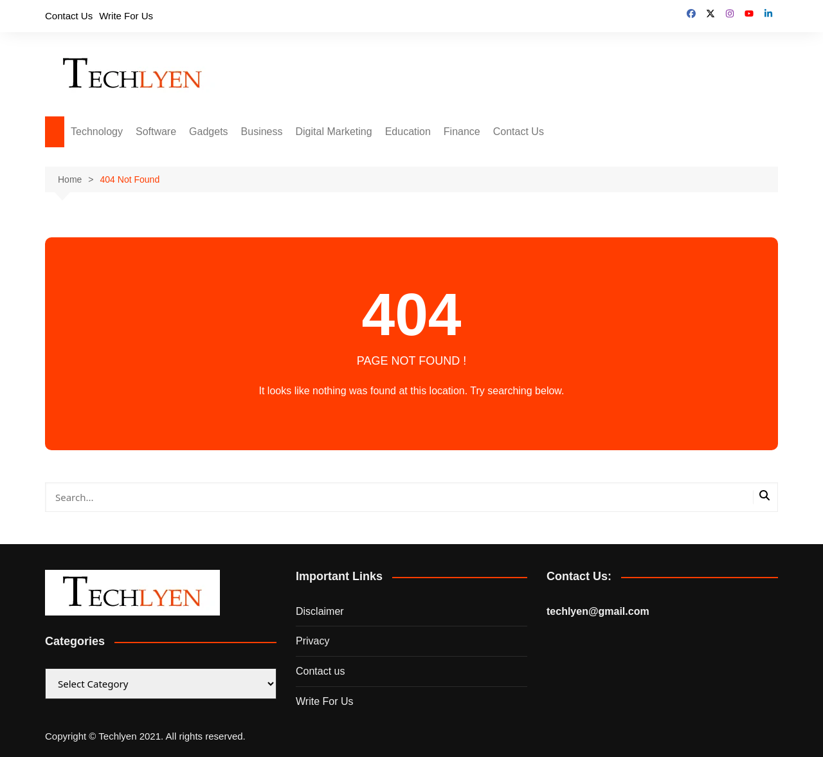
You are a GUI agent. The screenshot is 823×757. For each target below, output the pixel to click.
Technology (97, 131)
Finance (462, 131)
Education (408, 131)
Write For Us (126, 15)
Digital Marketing (334, 131)
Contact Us (69, 15)
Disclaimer (320, 611)
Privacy (312, 640)
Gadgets (208, 131)
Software (156, 131)
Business (262, 131)
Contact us (320, 671)
